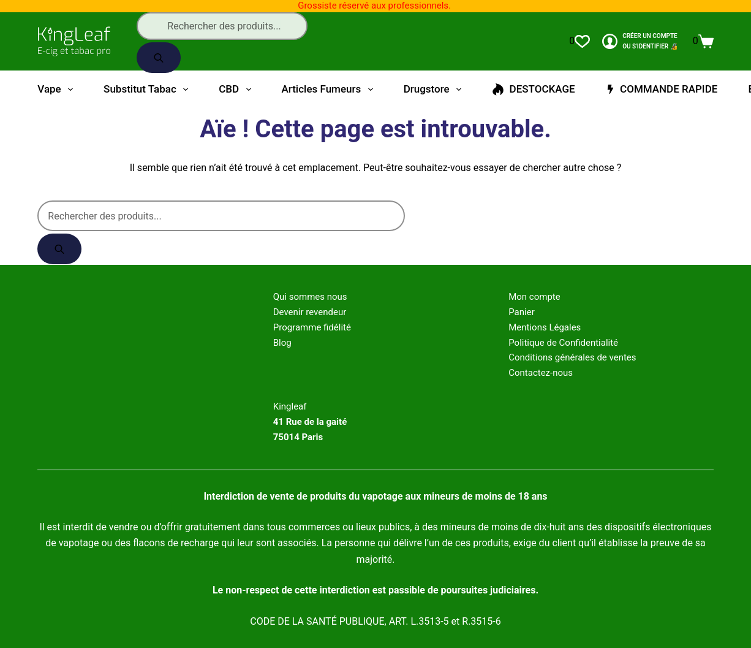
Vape (57, 89)
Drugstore (435, 89)
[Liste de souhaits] (579, 41)
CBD (237, 89)
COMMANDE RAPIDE (662, 89)
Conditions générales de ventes (572, 357)
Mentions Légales (544, 327)
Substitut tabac (148, 89)
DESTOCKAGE (533, 89)
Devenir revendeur (310, 312)
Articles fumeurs (330, 89)
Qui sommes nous (310, 296)
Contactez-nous (540, 372)
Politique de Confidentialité (563, 342)
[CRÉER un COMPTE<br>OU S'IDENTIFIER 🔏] (639, 41)
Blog (282, 342)
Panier (521, 312)
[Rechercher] (159, 57)
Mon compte (534, 296)
